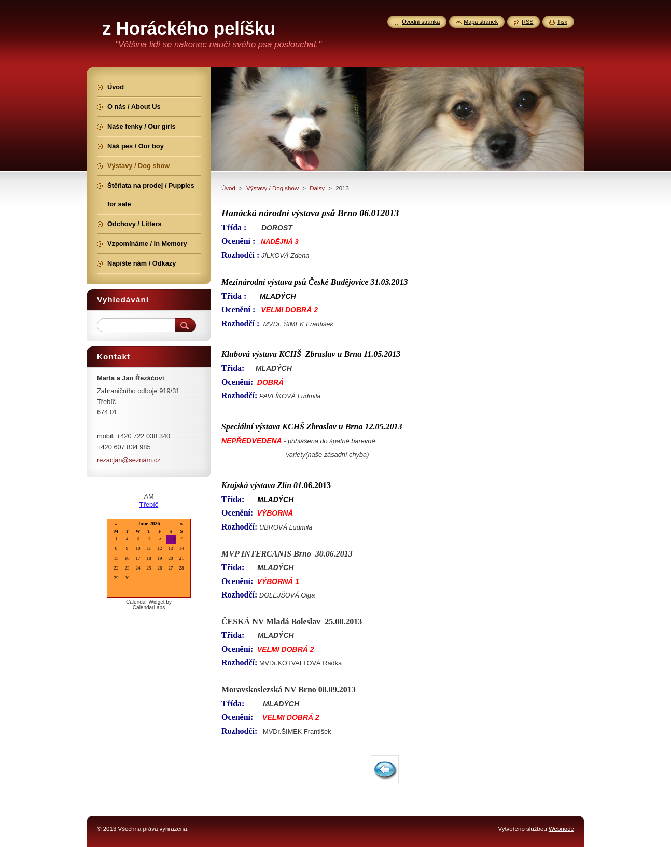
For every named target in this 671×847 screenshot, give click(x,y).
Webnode (561, 829)
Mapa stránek (481, 22)
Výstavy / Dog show (272, 188)
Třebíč (148, 504)
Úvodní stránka (421, 22)
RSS (527, 22)
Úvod (228, 188)
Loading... (149, 559)
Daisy (317, 188)
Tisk (562, 22)
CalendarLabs (149, 607)
